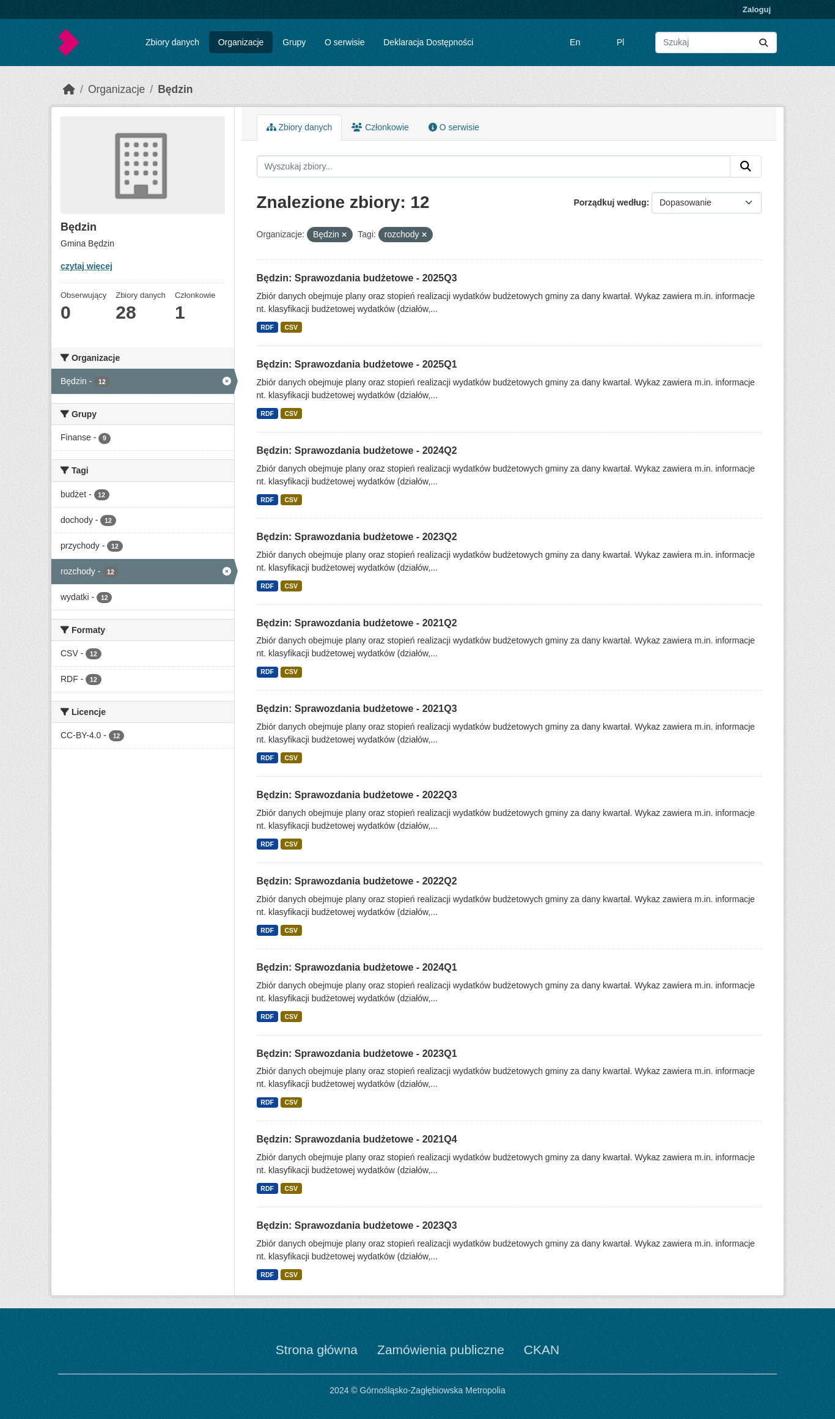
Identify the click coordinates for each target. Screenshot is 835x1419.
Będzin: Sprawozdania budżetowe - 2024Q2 (357, 450)
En (575, 42)
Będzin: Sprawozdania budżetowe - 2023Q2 (357, 537)
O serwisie (344, 42)
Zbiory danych (172, 42)
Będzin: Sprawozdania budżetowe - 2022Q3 (357, 795)
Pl (620, 42)
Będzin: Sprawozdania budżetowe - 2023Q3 (357, 1225)
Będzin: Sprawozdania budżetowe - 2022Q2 (357, 881)
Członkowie (379, 127)
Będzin (175, 89)
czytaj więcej (86, 266)
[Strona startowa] (69, 89)
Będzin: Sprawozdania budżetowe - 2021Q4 (357, 1139)
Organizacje (241, 42)
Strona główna (317, 1350)
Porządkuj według (609, 202)
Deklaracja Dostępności (428, 42)
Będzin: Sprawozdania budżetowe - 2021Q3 (357, 708)
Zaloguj (757, 9)
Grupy (294, 42)
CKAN (541, 1350)
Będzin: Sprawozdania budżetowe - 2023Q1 (357, 1053)
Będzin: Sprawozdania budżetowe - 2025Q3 (357, 278)
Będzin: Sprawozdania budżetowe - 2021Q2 (357, 623)
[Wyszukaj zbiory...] (716, 42)
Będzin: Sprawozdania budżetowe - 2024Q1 (357, 967)
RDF (267, 327)
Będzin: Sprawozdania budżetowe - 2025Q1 (357, 364)
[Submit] (763, 42)
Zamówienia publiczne (440, 1350)
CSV (291, 327)
